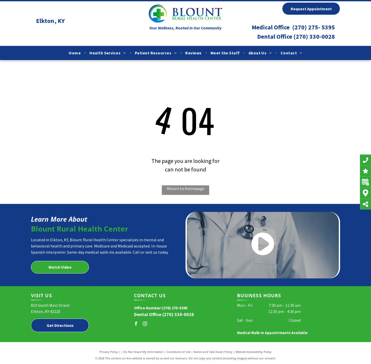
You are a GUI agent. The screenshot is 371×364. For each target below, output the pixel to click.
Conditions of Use (178, 352)
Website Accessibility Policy (253, 352)
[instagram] (145, 324)
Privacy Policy (108, 352)
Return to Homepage (185, 188)
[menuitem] (75, 52)
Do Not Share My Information (143, 352)
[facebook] (136, 324)
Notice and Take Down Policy (212, 352)
